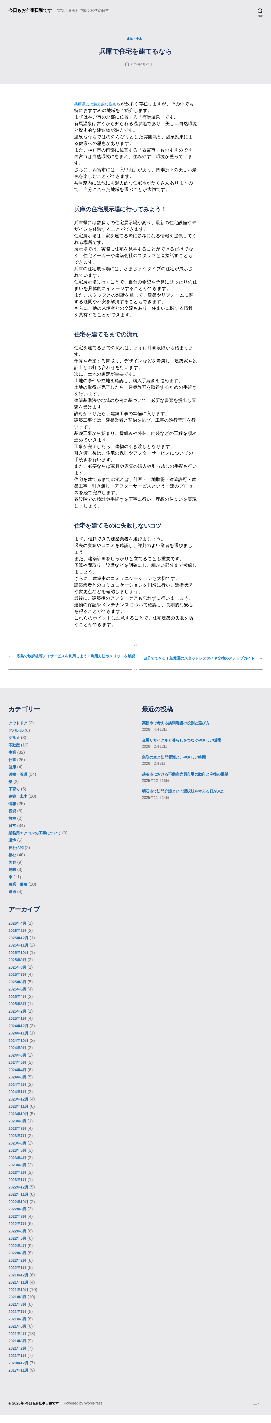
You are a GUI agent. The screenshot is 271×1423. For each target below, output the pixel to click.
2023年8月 (18, 1135)
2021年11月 (20, 1289)
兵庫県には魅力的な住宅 (99, 105)
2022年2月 (18, 1267)
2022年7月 (18, 1231)
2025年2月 (18, 1018)
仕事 (12, 767)
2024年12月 (20, 1033)
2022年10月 (20, 1209)
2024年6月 (18, 1062)
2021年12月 (20, 1282)
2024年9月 (18, 1055)
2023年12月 (20, 1106)
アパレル (17, 737)
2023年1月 (18, 1187)
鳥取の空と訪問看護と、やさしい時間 (180, 764)
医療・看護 (19, 781)
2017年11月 (20, 1377)
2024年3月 (18, 1084)
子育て (15, 796)
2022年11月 (20, 1202)
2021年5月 (18, 1333)
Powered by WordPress (87, 1411)
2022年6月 (18, 1238)
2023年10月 (20, 1121)
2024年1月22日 (141, 65)
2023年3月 (18, 1172)
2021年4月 (18, 1341)
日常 (12, 833)
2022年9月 (18, 1216)
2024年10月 (20, 1048)
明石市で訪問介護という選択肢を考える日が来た (191, 798)
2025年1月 (18, 1026)
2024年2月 (18, 1092)
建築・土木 (135, 40)
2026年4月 (18, 930)
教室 (12, 825)
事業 (12, 759)
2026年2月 (18, 938)
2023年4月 (18, 1165)
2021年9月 (18, 1304)
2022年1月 (18, 1275)
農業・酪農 (19, 891)
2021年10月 (20, 1297)
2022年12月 (20, 1194)
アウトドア (20, 730)
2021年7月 (18, 1319)
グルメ (15, 745)
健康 (12, 774)
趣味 (12, 877)
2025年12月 (20, 945)
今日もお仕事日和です (33, 10)
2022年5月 (18, 1246)
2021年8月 (18, 1311)
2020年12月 (20, 1370)
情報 (12, 811)
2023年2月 (18, 1179)
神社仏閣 (17, 855)
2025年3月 (18, 1011)
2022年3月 (18, 1260)
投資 (12, 818)
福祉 (12, 862)
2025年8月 (18, 974)
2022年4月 (18, 1253)
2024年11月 (20, 1040)
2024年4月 (18, 1077)
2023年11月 (20, 1114)
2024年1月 (18, 1099)
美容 (12, 869)
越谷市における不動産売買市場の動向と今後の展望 (193, 781)
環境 (12, 847)
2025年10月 (20, 960)
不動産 (15, 752)
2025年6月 (18, 989)
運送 (12, 899)
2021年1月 (18, 1363)
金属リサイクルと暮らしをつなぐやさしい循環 (190, 747)
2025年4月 (18, 1004)
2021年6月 (18, 1326)
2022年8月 (18, 1223)
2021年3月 (18, 1348)
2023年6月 (18, 1150)
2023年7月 (18, 1143)
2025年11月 (20, 952)
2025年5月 (18, 996)
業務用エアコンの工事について (40, 840)
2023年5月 (18, 1158)
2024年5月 (18, 1070)
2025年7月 (18, 982)
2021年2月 (18, 1355)
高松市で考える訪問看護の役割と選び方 (182, 730)
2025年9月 (18, 967)
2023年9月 (18, 1128)
